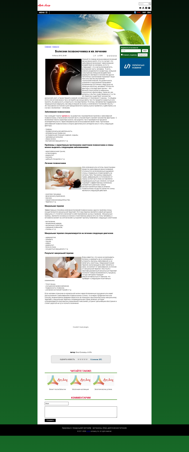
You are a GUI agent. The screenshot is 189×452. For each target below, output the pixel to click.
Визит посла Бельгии (57, 399)
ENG (149, 12)
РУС (139, 12)
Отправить (50, 437)
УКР (144, 12)
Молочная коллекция (80, 399)
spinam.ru (66, 116)
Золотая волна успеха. (103, 399)
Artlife (88, 448)
